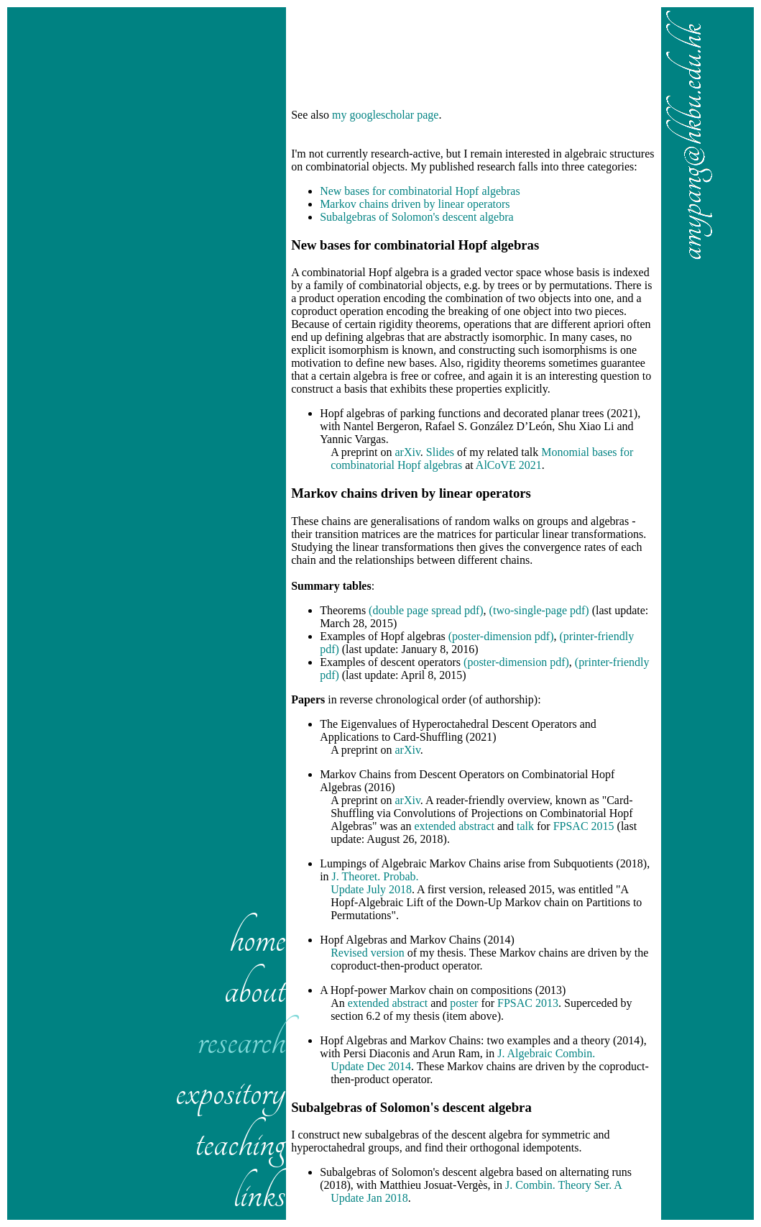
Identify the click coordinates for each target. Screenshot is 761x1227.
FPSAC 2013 (527, 1003)
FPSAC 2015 (583, 826)
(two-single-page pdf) (539, 610)
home (257, 938)
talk (525, 826)
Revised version (368, 953)
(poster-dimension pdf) (501, 636)
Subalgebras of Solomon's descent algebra (416, 217)
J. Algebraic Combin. (546, 1053)
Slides (440, 452)
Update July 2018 (371, 889)
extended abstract (454, 826)
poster (464, 1003)
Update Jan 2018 (369, 1198)
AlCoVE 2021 (509, 465)
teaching (240, 1142)
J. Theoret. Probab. (375, 876)
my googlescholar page (385, 115)
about (254, 989)
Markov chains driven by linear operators (414, 204)
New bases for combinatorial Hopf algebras (420, 191)
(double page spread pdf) (426, 610)
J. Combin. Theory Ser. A (563, 1185)
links (259, 1193)
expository (230, 1091)
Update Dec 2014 (371, 1066)
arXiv (407, 452)
